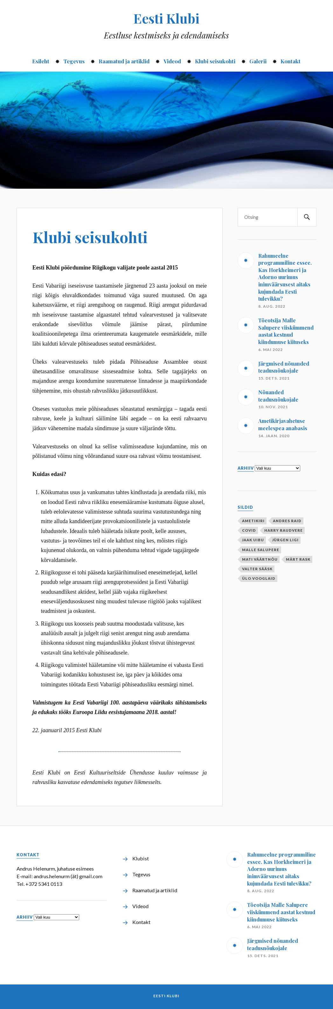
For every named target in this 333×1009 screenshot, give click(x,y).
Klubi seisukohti (215, 61)
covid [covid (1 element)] (249, 530)
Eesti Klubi (166, 18)
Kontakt (291, 61)
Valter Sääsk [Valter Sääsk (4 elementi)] (257, 569)
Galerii (258, 61)
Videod (172, 61)
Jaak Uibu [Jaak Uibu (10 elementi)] (253, 540)
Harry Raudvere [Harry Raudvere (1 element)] (283, 530)
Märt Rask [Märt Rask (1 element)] (298, 559)
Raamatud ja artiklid (124, 61)
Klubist (140, 858)
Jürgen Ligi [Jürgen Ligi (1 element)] (285, 540)
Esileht (40, 61)
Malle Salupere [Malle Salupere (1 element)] (260, 550)
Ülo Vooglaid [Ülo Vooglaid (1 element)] (258, 578)
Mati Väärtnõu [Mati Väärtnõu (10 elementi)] (260, 559)
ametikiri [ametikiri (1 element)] (253, 521)
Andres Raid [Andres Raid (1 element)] (287, 521)
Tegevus (74, 61)
